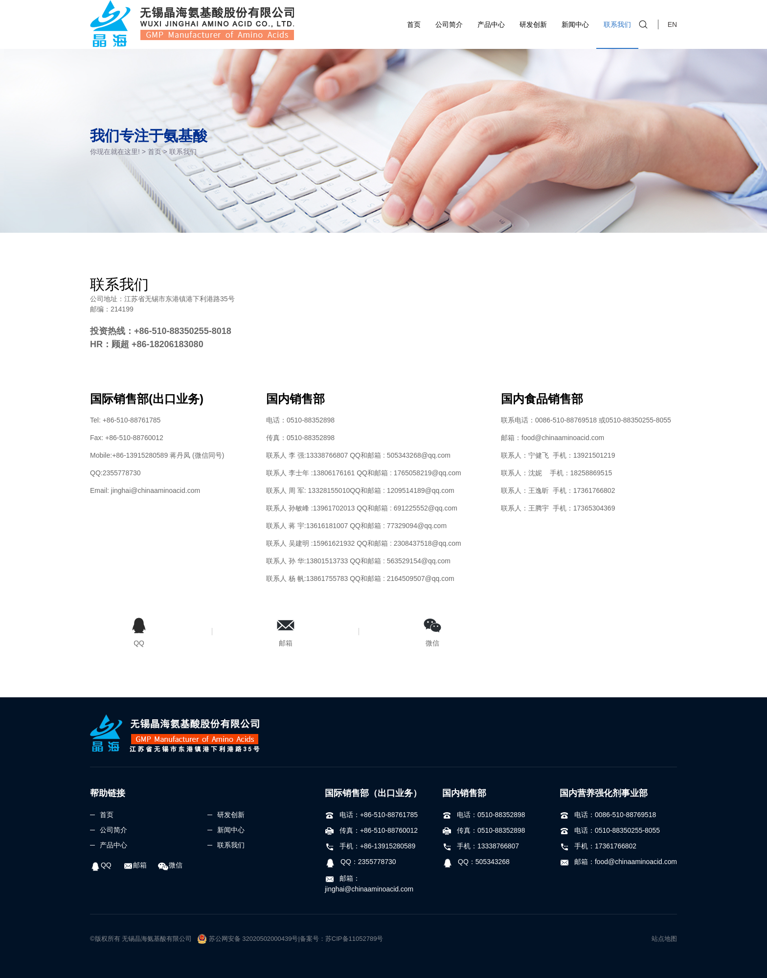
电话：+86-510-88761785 (371, 815)
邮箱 (135, 865)
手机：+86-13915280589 (370, 846)
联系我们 (617, 24)
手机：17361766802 (598, 846)
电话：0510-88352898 (483, 815)
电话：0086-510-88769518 (608, 815)
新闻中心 (575, 24)
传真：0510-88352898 (483, 830)
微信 (170, 865)
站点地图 (664, 938)
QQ (101, 865)
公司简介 (449, 24)
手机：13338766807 (480, 846)
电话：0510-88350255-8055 (610, 830)
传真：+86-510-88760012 (371, 830)
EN (672, 24)
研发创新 (533, 24)
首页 (414, 24)
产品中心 (491, 24)
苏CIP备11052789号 (354, 938)
